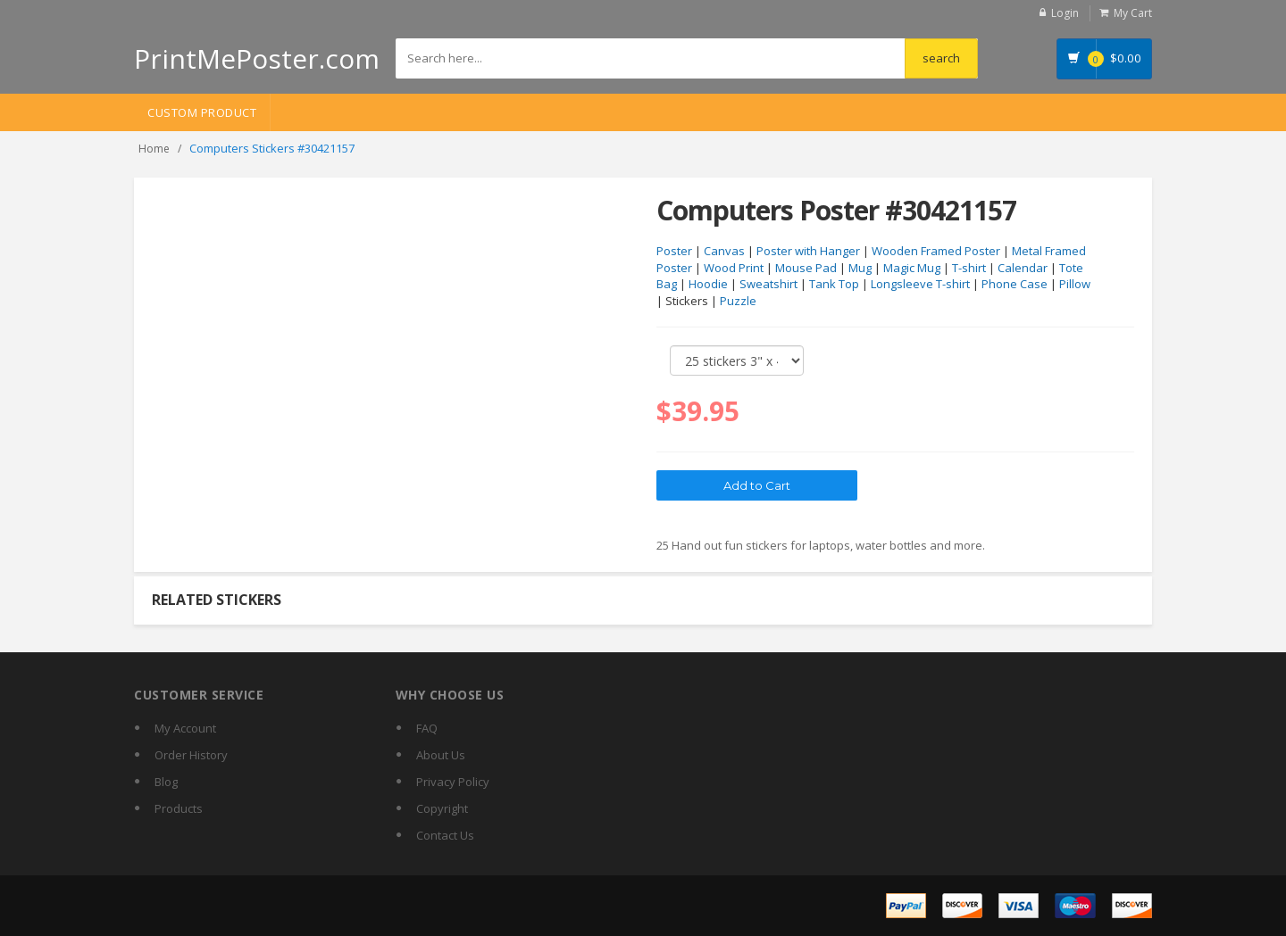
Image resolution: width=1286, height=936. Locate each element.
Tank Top (834, 284)
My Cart (1133, 13)
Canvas (724, 251)
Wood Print (734, 268)
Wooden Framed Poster (936, 251)
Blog (166, 782)
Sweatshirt (768, 284)
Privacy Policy (452, 782)
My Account (185, 728)
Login (1065, 13)
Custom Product (201, 112)
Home (154, 148)
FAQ (427, 728)
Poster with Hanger (808, 251)
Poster (674, 251)
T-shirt (969, 268)
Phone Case (1014, 284)
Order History (191, 755)
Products (178, 808)
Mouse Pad (806, 268)
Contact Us (445, 835)
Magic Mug (911, 268)
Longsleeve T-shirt (920, 284)
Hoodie (708, 284)
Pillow (1074, 284)
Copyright (442, 808)
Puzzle (738, 301)
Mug (860, 268)
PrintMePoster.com (257, 58)
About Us (440, 755)
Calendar (1023, 268)
